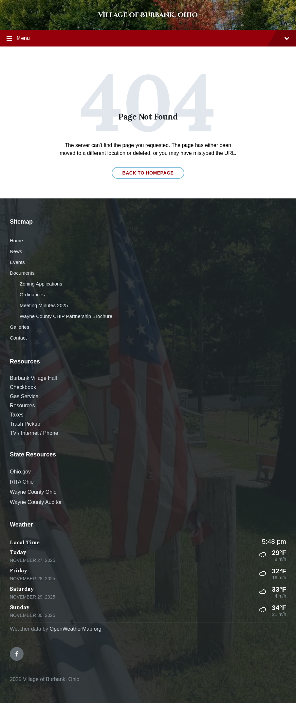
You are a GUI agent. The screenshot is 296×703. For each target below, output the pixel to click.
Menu (148, 38)
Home (16, 240)
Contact (18, 338)
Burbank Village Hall (33, 378)
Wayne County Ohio (33, 492)
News (16, 251)
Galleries (19, 327)
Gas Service (24, 396)
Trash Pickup (25, 424)
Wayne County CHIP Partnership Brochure (66, 316)
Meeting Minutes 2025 (44, 305)
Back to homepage (148, 173)
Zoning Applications (41, 284)
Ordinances (32, 294)
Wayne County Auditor (36, 502)
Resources (22, 405)
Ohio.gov (20, 471)
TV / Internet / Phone (34, 433)
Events (17, 262)
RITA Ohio (22, 482)
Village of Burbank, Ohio (148, 14)
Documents (22, 273)
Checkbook (23, 387)
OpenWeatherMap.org (76, 629)
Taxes (17, 414)
